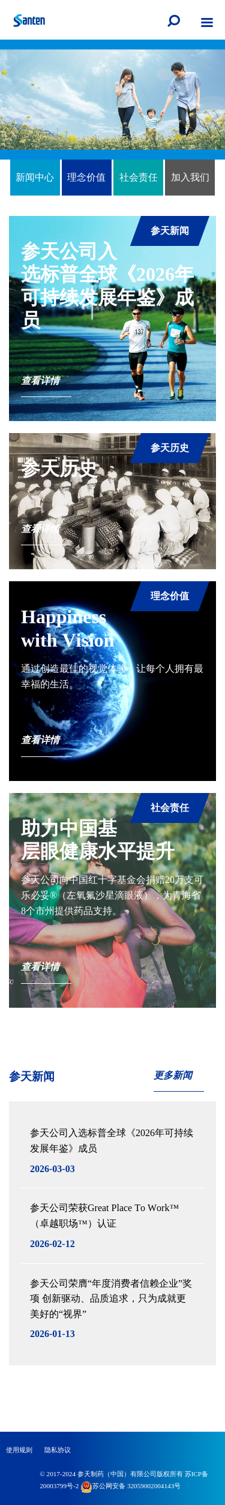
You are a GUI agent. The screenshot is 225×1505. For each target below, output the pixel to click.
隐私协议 (57, 1449)
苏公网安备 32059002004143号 (130, 1485)
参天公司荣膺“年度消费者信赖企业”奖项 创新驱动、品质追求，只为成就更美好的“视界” (111, 1298)
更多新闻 (173, 1075)
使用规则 (19, 1449)
